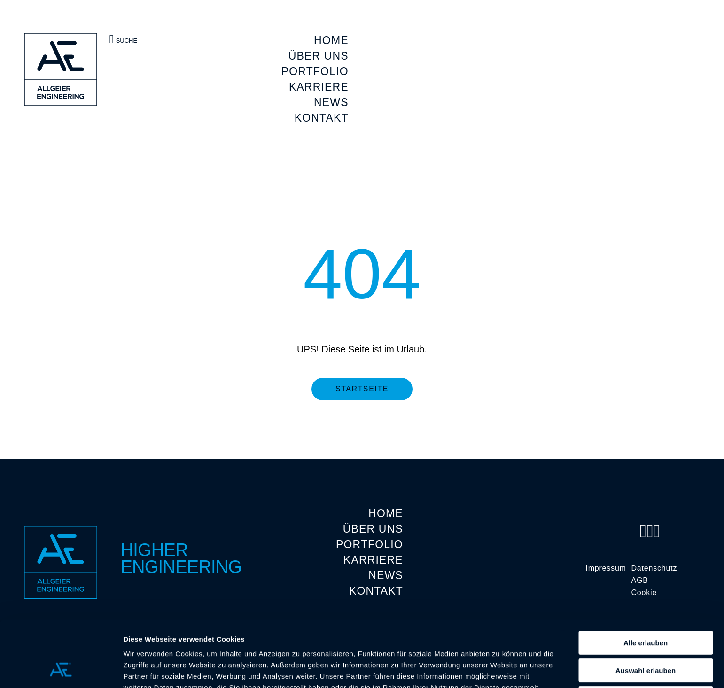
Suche (123, 39)
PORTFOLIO (315, 71)
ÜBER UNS (318, 56)
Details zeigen (499, 669)
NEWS (331, 102)
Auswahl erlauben (645, 611)
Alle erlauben (645, 583)
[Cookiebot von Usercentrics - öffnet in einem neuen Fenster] (61, 670)
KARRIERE (319, 87)
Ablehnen (646, 638)
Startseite (362, 389)
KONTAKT (322, 118)
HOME (331, 40)
